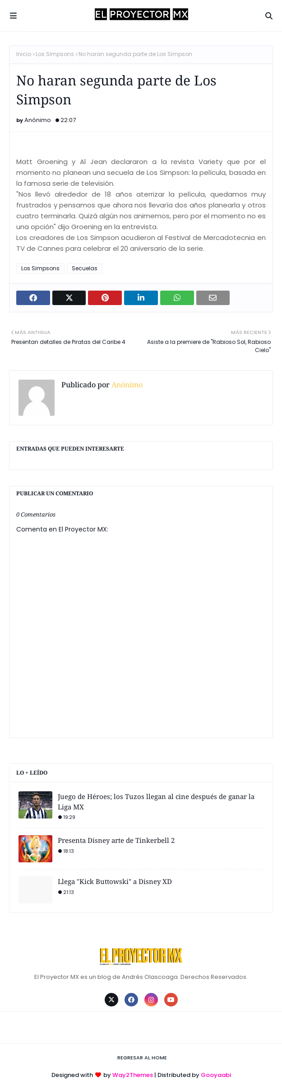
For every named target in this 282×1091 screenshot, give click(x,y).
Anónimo (37, 120)
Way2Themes (132, 1075)
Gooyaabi (216, 1075)
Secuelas (84, 268)
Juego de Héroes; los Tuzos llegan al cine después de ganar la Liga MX (156, 801)
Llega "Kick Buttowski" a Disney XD (115, 881)
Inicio (23, 54)
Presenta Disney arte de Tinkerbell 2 (116, 840)
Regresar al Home (142, 1057)
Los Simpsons (55, 54)
